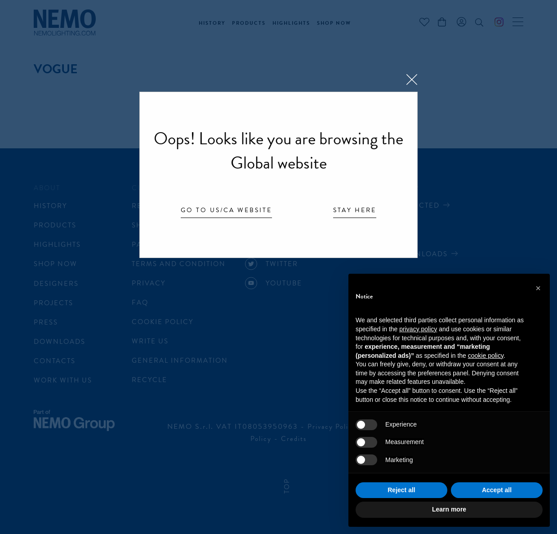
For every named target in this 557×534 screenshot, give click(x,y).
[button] (538, 288)
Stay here (354, 211)
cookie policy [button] (486, 355)
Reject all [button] (401, 490)
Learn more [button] (449, 509)
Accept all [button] (497, 490)
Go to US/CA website (226, 211)
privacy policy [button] (418, 329)
